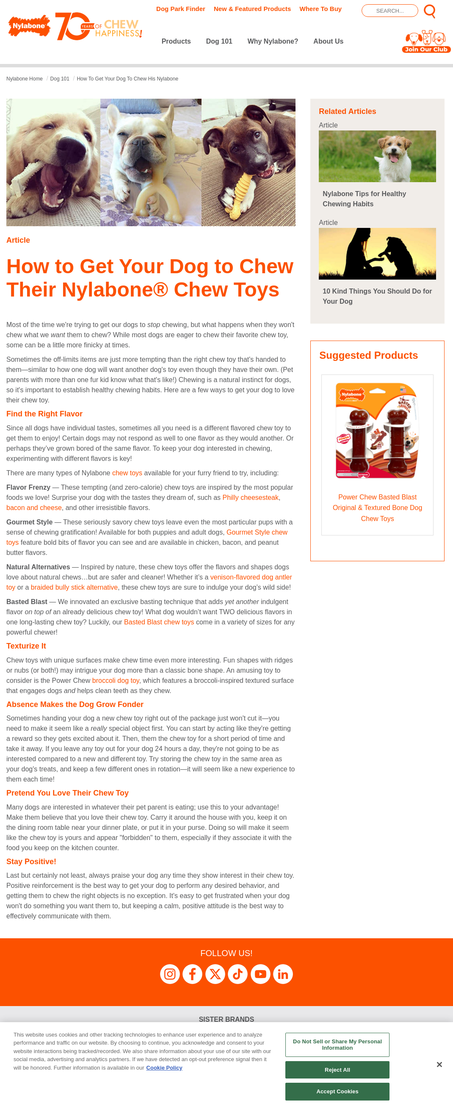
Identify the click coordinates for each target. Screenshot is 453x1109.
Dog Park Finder (180, 8)
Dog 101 (219, 41)
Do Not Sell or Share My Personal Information (337, 1044)
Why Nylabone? (273, 41)
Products (176, 41)
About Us (328, 41)
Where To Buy (320, 8)
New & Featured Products (252, 8)
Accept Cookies (337, 1091)
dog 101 (59, 79)
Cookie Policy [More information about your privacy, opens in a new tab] (164, 1068)
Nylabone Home (24, 79)
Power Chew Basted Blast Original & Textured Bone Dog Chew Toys (377, 508)
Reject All (337, 1070)
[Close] (439, 1064)
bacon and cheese (34, 507)
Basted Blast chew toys (160, 622)
